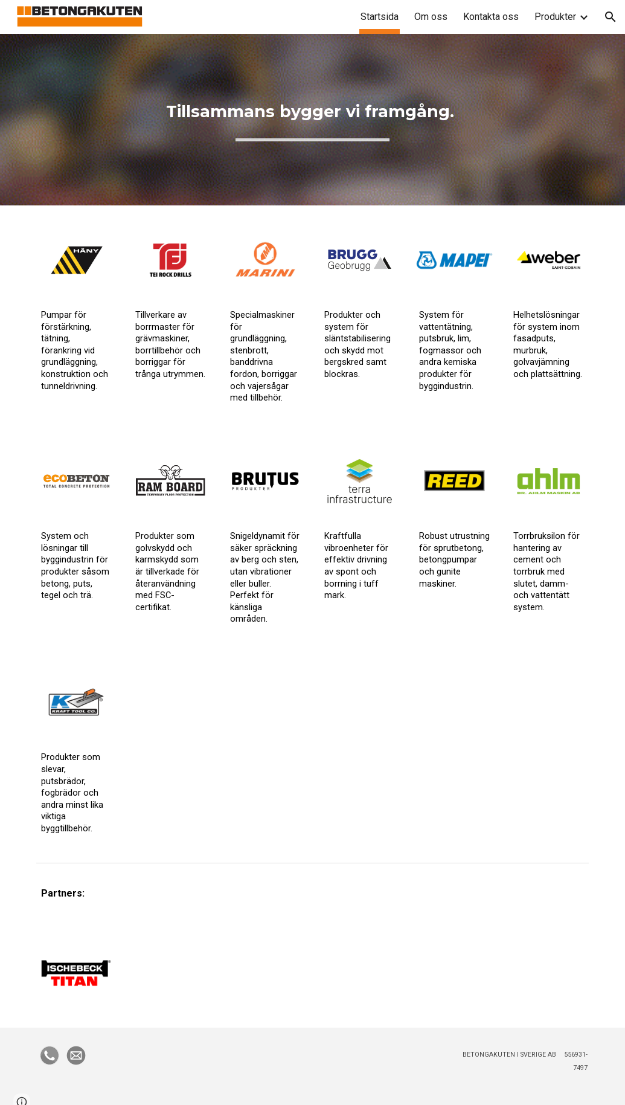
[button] (610, 16)
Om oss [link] (430, 16)
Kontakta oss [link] (491, 16)
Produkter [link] (555, 16)
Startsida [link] (380, 16)
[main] (312, 120)
